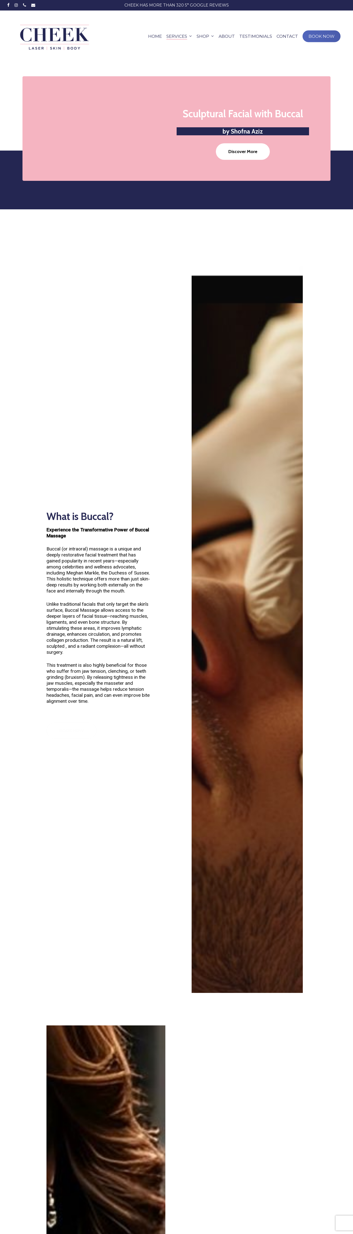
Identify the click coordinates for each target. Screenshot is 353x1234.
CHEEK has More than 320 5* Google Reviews (176, 5)
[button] (243, 151)
